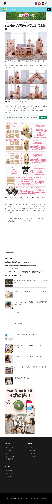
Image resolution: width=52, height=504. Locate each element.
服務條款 (8, 450)
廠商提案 (31, 450)
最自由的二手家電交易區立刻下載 (14, 9)
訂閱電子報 (32, 456)
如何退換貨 (9, 459)
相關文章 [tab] (8, 275)
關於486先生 (9, 471)
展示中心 (31, 448)
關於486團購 (9, 474)
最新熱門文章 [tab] (16, 275)
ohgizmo (15, 252)
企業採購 (31, 453)
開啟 (49, 9)
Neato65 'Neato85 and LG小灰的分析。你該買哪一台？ (23, 272)
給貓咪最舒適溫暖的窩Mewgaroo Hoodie (19, 262)
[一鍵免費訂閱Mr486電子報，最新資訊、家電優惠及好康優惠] (22, 117)
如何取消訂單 (9, 456)
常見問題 (8, 453)
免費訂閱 (43, 118)
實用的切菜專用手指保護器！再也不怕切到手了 (20, 265)
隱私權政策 (9, 448)
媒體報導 (8, 476)
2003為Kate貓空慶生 (12, 268)
